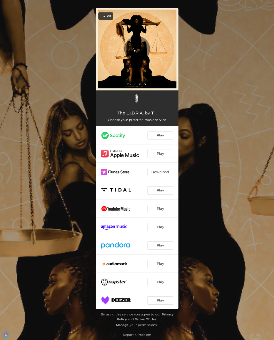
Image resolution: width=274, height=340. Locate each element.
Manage (122, 325)
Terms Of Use (145, 319)
